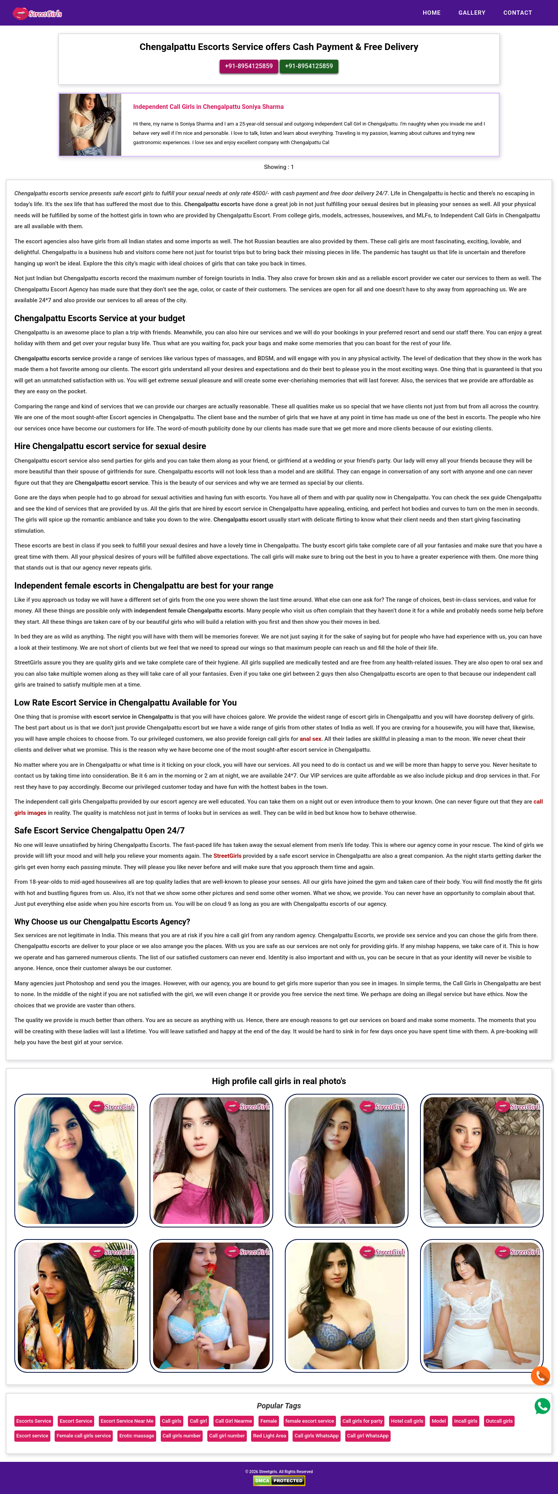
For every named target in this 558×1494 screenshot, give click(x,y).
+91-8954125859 (249, 66)
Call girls (172, 1421)
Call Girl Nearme (233, 1421)
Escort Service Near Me (127, 1421)
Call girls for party (363, 1421)
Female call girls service (84, 1436)
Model (439, 1421)
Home (432, 12)
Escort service (32, 1436)
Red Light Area (269, 1436)
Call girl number (227, 1436)
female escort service (310, 1421)
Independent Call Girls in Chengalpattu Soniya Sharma (208, 107)
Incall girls (465, 1421)
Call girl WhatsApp (368, 1436)
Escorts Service (33, 1421)
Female (268, 1421)
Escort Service (76, 1421)
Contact (517, 12)
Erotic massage (136, 1436)
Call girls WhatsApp (316, 1436)
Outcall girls (499, 1421)
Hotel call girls (407, 1421)
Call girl (198, 1421)
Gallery (472, 12)
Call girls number (182, 1436)
